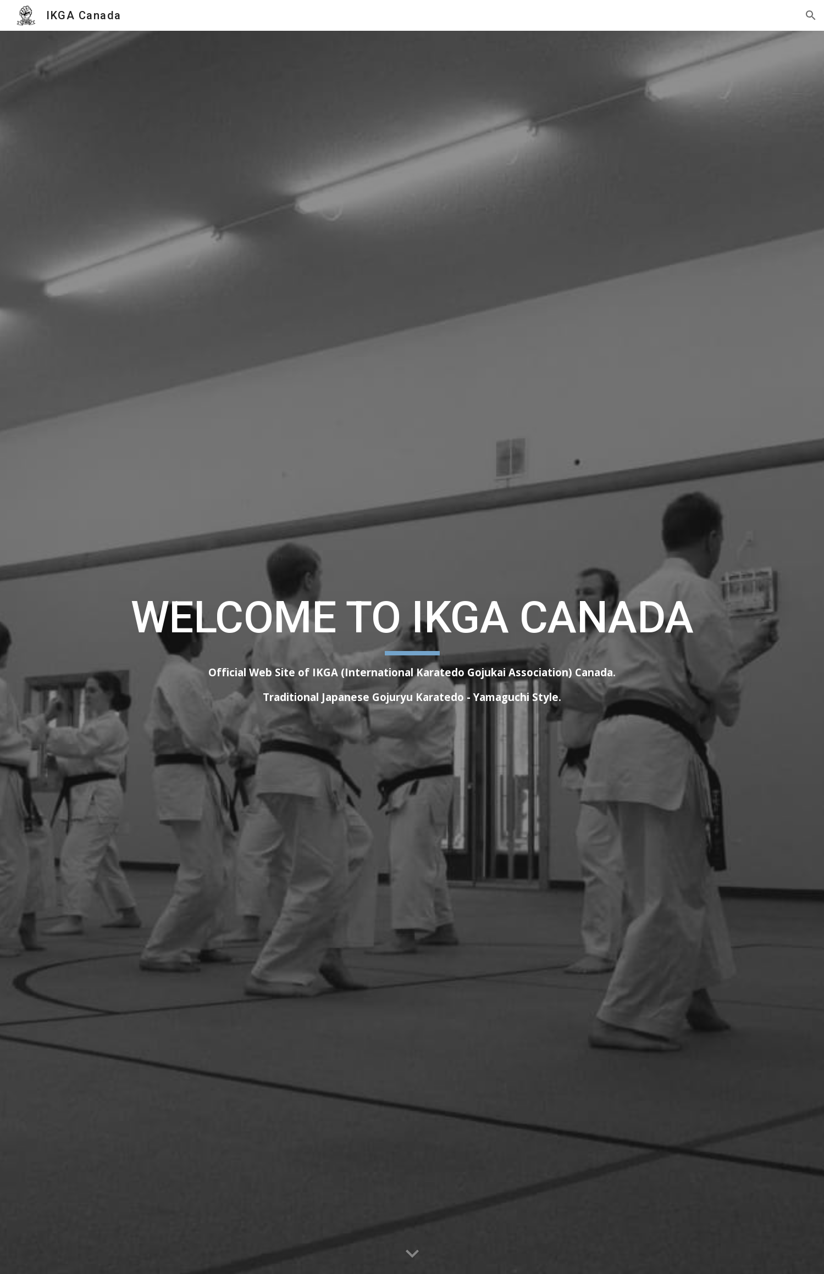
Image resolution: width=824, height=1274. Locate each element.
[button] (811, 15)
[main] (412, 652)
